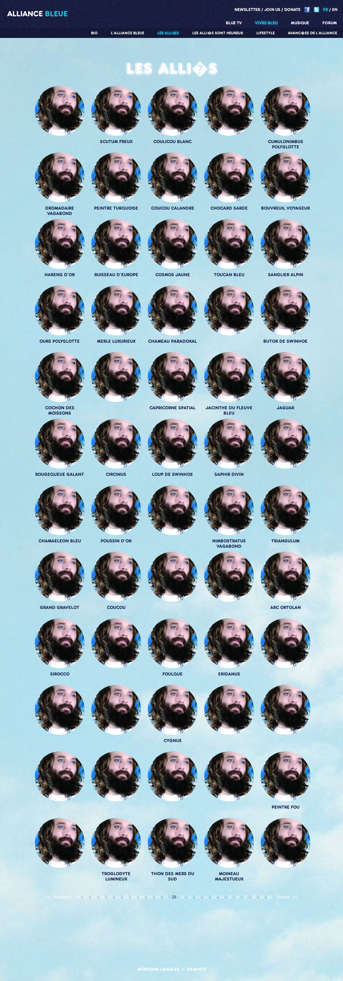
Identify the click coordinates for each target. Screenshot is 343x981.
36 (237, 897)
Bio (94, 33)
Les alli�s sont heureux (217, 33)
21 (118, 897)
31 (198, 897)
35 (229, 897)
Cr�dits (196, 969)
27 (166, 897)
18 (94, 897)
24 (142, 897)
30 (190, 897)
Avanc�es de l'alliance (312, 33)
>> (295, 897)
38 (253, 897)
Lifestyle (265, 33)
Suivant (283, 897)
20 (110, 897)
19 (102, 897)
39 (262, 897)
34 (221, 897)
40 (270, 897)
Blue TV (234, 22)
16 (78, 897)
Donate (292, 9)
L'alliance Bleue (127, 33)
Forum (329, 22)
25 (150, 897)
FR (325, 9)
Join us (272, 9)
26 (158, 897)
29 (182, 897)
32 (206, 897)
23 (134, 897)
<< (47, 897)
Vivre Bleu (266, 22)
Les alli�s (168, 33)
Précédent (62, 897)
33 (214, 897)
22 (126, 897)
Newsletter (247, 9)
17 (86, 897)
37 (245, 897)
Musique (300, 22)
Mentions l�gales (158, 969)
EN (334, 9)
